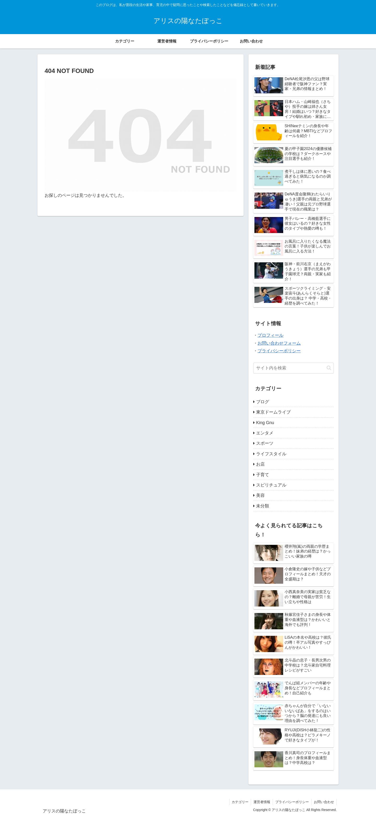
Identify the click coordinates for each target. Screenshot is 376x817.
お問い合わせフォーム (279, 343)
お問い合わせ (324, 802)
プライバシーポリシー (279, 350)
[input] (293, 368)
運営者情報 (261, 802)
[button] (329, 368)
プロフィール (270, 335)
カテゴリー (240, 802)
